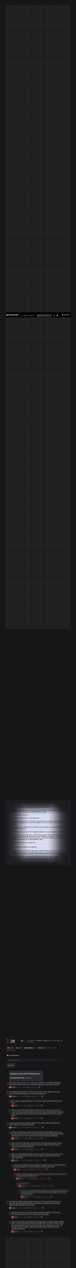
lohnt (8, 735)
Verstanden (69, 1264)
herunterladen (30, 730)
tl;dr (17, 735)
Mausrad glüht (28, 735)
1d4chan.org (49, 728)
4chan (40, 735)
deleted (39, 728)
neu (21, 3)
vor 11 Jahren (30, 728)
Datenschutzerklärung (54, 1265)
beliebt (26, 3)
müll (30, 3)
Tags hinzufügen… (12, 738)
